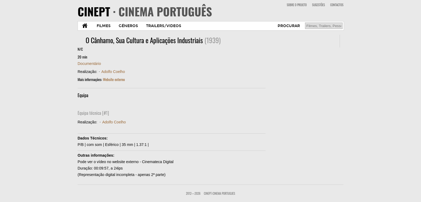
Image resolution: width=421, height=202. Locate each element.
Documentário (89, 63)
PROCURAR (289, 26)
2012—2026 (193, 193)
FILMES (104, 26)
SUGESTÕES (318, 5)
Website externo (114, 79)
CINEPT (145, 11)
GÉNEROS (128, 26)
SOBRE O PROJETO (297, 5)
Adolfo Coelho (113, 71)
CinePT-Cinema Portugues (219, 193)
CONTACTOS (336, 5)
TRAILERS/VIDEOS (163, 26)
